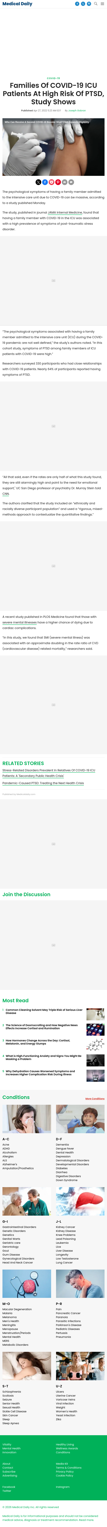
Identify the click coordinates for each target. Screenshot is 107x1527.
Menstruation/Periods (16, 1333)
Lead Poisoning (66, 1239)
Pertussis (62, 1333)
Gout (5, 1251)
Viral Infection (65, 1403)
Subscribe (8, 1472)
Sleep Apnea (10, 1423)
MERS (5, 1341)
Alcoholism (9, 1152)
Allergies (8, 1156)
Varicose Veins (65, 1399)
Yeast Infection (65, 1415)
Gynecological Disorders (18, 1259)
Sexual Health (11, 1407)
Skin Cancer (10, 1415)
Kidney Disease (66, 1231)
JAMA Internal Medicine (65, 212)
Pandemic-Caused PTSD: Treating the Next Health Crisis (43, 783)
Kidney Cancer (65, 1227)
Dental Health (65, 1152)
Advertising (9, 1475)
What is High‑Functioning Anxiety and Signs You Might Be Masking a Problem (43, 1057)
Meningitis (9, 1325)
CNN (5, 494)
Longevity (62, 1255)
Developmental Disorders (72, 1164)
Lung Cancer (64, 1262)
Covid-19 (53, 78)
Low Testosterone (67, 1259)
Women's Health (66, 1411)
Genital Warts (11, 1239)
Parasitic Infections (68, 1321)
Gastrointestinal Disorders (19, 1227)
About (6, 1464)
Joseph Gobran (77, 110)
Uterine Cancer (66, 1396)
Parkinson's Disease (68, 1325)
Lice (58, 1247)
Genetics (8, 1235)
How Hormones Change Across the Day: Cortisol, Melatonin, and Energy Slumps (38, 1042)
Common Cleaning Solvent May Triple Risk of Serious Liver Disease (44, 1011)
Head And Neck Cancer (17, 1262)
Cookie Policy (64, 1475)
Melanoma (9, 1317)
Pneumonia (63, 1337)
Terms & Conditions (69, 1468)
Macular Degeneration (17, 1309)
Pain (59, 1309)
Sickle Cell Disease (14, 1411)
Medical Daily (17, 4)
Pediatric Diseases (68, 1329)
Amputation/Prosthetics (18, 1168)
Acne (5, 1145)
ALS (4, 1160)
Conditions (16, 1097)
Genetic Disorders (14, 1231)
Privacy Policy (65, 1472)
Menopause (10, 1329)
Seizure (7, 1399)
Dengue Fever (65, 1148)
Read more (86, 1520)
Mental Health (11, 1337)
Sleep (6, 1419)
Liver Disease (64, 1251)
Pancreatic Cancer (68, 1313)
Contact (7, 1468)
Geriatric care (11, 1243)
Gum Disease (11, 1255)
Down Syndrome (67, 1180)
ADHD (6, 1148)
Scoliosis (8, 1396)
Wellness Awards (67, 1448)
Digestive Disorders (68, 1176)
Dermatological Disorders (72, 1160)
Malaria (7, 1313)
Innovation (9, 1452)
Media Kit (62, 1464)
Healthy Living (65, 1444)
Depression (63, 1156)
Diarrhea (61, 1172)
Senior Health (11, 1403)
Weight (60, 1407)
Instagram (63, 1487)
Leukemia (62, 1243)
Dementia (62, 1145)
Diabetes (62, 1168)
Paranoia (62, 1317)
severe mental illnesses (19, 622)
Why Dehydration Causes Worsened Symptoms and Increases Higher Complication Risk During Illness (40, 1072)
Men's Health (10, 1321)
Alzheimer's (9, 1164)
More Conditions (95, 1099)
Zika (58, 1419)
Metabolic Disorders (15, 1345)
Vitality (6, 1444)
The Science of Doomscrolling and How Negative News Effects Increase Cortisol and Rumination (42, 1026)
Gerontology (10, 1247)
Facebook (8, 1487)
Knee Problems (66, 1235)
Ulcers (60, 1392)
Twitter (6, 1491)
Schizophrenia (11, 1392)
